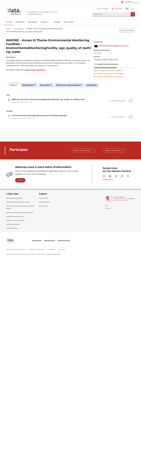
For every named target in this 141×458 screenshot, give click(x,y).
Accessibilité (51, 354)
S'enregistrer (118, 9)
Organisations (32, 22)
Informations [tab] (91, 85)
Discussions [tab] (46, 85)
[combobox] (111, 14)
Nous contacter (69, 22)
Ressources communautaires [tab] (69, 85)
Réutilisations (20, 22)
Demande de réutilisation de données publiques (19, 317)
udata (106, 310)
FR (127, 9)
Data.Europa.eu (49, 345)
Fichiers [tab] (14, 85)
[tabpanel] (70, 164)
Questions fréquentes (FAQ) (14, 303)
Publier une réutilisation (113, 255)
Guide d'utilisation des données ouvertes (17, 307)
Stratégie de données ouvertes (15, 321)
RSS (128, 281)
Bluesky (104, 281)
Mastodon (116, 281)
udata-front (108, 313)
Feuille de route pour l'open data (15, 325)
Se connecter (104, 9)
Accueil (8, 28)
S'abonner (20, 285)
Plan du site (61, 354)
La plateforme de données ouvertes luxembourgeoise (42, 13)
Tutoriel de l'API (43, 303)
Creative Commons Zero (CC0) (106, 59)
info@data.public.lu (108, 284)
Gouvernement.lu (64, 345)
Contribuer (44, 22)
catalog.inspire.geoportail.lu (35, 70)
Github (122, 281)
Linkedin (110, 281)
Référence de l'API (44, 307)
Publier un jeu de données (82, 255)
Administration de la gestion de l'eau (114, 46)
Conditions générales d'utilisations (16, 354)
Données (9, 22)
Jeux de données (19, 28)
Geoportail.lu (37, 345)
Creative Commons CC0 (53, 359)
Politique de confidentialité (36, 354)
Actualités (57, 22)
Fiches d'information (12, 333)
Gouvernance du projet (12, 329)
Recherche (133, 14)
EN (133, 9)
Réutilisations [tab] (29, 85)
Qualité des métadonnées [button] (95, 64)
